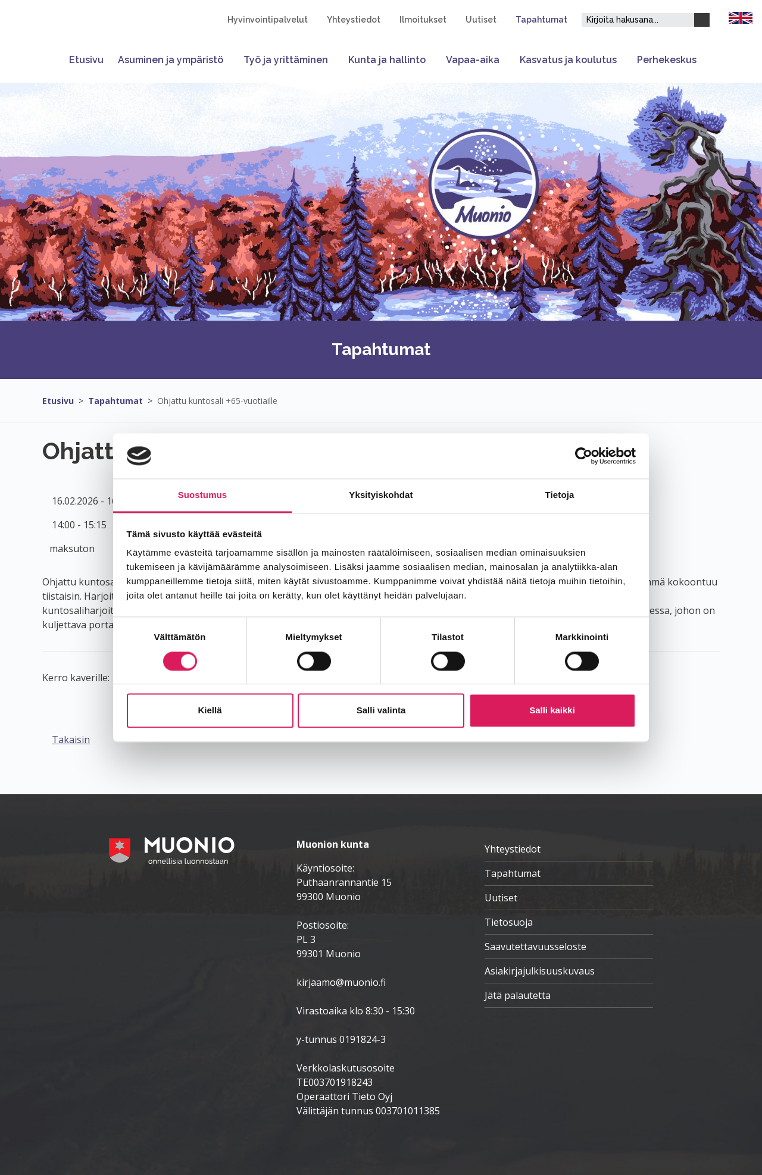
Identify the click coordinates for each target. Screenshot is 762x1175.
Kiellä (209, 711)
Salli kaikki (552, 711)
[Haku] (702, 20)
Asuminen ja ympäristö (170, 59)
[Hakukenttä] (638, 20)
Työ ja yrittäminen (285, 59)
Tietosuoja (509, 922)
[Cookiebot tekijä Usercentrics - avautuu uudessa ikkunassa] (584, 456)
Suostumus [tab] (202, 495)
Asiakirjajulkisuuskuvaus (540, 970)
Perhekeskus (667, 59)
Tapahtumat (541, 19)
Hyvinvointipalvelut (267, 19)
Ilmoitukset (422, 19)
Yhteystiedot (353, 19)
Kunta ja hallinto (387, 59)
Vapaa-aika (472, 59)
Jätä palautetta (518, 995)
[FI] (740, 17)
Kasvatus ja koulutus (568, 59)
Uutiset (481, 19)
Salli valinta (381, 711)
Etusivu (86, 59)
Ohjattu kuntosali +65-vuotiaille (217, 400)
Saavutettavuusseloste (535, 946)
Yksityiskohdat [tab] (381, 495)
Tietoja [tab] (559, 495)
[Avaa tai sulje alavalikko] (229, 60)
